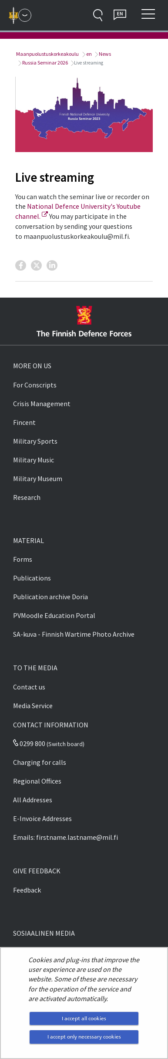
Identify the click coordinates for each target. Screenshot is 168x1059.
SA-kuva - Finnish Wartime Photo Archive (73, 634)
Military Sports (35, 441)
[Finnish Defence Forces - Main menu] (24, 15)
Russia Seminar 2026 (44, 62)
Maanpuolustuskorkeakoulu (47, 54)
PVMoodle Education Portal (54, 615)
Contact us (29, 686)
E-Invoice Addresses (42, 818)
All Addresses (32, 799)
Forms (22, 559)
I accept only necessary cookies (84, 1036)
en (88, 54)
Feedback (27, 890)
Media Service (33, 705)
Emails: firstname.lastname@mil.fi (65, 837)
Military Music (33, 459)
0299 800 (29, 743)
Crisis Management (42, 403)
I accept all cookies (84, 1018)
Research (26, 497)
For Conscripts (35, 384)
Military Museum (37, 478)
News (104, 54)
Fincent (24, 422)
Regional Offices (37, 781)
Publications (32, 578)
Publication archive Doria (50, 596)
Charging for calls (39, 762)
